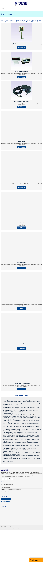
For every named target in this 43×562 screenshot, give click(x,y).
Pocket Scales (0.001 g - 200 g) (22, 407)
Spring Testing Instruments (8, 446)
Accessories (10, 451)
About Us (10, 528)
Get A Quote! (21, 47)
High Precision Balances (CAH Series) (14, 401)
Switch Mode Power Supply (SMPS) (21, 101)
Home (6, 528)
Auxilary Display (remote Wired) (21, 71)
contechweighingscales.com (9, 491)
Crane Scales (6, 420)
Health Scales (6, 411)
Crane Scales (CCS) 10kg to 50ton (20, 426)
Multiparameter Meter (21, 448)
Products (15, 528)
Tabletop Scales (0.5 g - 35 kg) (17, 414)
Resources (26, 528)
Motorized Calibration (21, 262)
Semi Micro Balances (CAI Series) (20, 400)
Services (20, 528)
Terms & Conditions (38, 528)
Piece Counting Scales (28, 414)
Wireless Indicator (22, 433)
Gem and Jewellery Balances (9, 407)
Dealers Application (6, 501)
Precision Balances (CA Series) (29, 401)
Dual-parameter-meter (32, 449)
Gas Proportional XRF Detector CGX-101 (27, 458)
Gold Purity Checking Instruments (10, 458)
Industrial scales (6, 414)
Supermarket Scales (7, 410)
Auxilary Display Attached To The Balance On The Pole (21, 43)
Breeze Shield (21, 181)
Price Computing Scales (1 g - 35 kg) (30, 410)
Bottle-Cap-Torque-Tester (34, 445)
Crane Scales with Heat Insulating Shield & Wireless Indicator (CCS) (17, 429)
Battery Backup (21, 141)
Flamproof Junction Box (21, 302)
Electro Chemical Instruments (9, 448)
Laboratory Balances (7, 400)
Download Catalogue (6, 499)
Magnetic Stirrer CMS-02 (34, 452)
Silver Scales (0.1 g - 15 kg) (22, 408)
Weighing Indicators (7, 432)
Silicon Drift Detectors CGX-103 (19, 460)
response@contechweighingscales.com (12, 489)
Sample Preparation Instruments (10, 452)
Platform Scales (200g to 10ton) (10, 417)
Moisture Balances (7, 405)
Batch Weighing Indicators (26, 432)
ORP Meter (25, 449)
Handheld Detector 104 (31, 460)
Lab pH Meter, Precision (31, 448)
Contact (31, 528)
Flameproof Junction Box (27, 442)
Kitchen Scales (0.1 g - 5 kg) (28, 411)
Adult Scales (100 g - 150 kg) (16, 411)
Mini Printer (21, 222)
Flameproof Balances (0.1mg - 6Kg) (10, 404)
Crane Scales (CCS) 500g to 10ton (20, 422)
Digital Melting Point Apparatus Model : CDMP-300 (20, 457)
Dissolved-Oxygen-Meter (17, 449)
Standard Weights (21, 343)
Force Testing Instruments (8, 445)
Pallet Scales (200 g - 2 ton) (34, 416)
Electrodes (5, 451)
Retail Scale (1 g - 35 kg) (18, 410)
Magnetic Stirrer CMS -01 (23, 452)
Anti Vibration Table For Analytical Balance (21, 383)
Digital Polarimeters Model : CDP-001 (20, 455)
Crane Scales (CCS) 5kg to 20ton (20, 423)
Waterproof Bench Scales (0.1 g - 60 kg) (20, 416)
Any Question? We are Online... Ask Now (36, 560)
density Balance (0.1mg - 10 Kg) (33, 403)
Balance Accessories (7, 439)
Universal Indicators (17, 432)
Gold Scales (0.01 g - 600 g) (10, 408)
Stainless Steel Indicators (13, 433)
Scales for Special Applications (10, 435)
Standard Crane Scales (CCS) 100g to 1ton (19, 420)
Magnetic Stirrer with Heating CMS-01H (11, 454)
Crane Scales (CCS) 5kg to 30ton (19, 424)
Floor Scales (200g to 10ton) (23, 417)
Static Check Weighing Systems (22, 436)
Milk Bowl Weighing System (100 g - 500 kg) (26, 435)
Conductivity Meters (7, 449)
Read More (27, 476)
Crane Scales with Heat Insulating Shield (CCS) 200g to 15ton (25, 427)
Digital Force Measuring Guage (21, 445)
